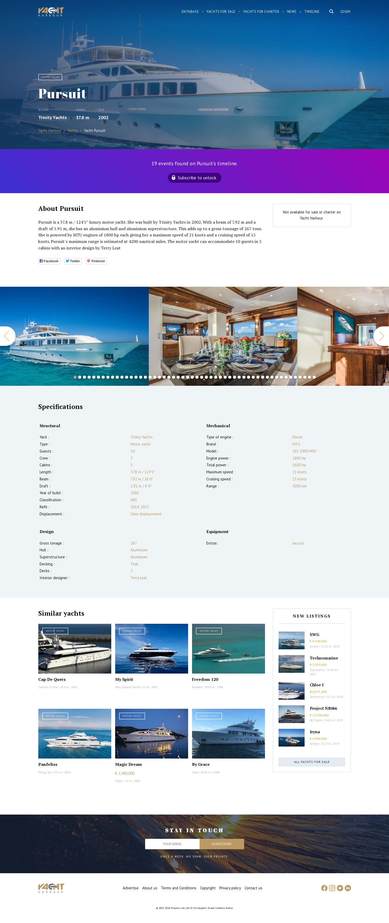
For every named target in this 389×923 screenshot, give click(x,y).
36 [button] (239, 377)
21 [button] (168, 377)
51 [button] (309, 377)
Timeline (312, 11)
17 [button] (150, 377)
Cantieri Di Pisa (48, 687)
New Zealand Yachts (127, 687)
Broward (197, 687)
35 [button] (234, 377)
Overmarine (317, 670)
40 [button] (258, 377)
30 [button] (211, 377)
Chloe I (317, 684)
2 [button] (79, 377)
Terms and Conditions (178, 887)
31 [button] (215, 377)
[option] (74, 336)
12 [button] (126, 377)
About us (149, 887)
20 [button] (164, 377)
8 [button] (107, 377)
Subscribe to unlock (197, 178)
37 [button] (243, 377)
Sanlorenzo (317, 697)
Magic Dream (128, 764)
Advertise (131, 887)
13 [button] (131, 377)
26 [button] (192, 377)
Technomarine (324, 658)
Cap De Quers (52, 679)
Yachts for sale (221, 11)
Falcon (119, 781)
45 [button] (281, 377)
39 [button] (253, 377)
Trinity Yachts (52, 117)
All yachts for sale (312, 762)
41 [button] (262, 377)
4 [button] (89, 377)
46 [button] (286, 377)
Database (190, 11)
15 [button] (140, 377)
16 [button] (145, 377)
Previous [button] (8, 336)
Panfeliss (47, 764)
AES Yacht (316, 720)
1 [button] (75, 377)
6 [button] (98, 377)
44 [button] (276, 377)
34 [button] (229, 377)
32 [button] (220, 377)
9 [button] (112, 377)
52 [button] (314, 377)
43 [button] (272, 377)
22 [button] (173, 377)
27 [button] (197, 377)
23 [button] (178, 377)
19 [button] (159, 377)
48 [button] (295, 377)
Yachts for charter (261, 11)
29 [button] (206, 377)
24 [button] (182, 377)
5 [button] (93, 377)
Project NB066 (323, 708)
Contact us (253, 887)
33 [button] (225, 377)
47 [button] (290, 377)
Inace (195, 772)
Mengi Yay (44, 772)
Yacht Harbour (51, 12)
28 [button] (201, 377)
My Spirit (124, 679)
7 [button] (103, 377)
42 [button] (267, 377)
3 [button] (84, 377)
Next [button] (381, 336)
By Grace (201, 764)
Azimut (314, 646)
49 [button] (300, 377)
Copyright (208, 887)
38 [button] (248, 377)
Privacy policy (230, 887)
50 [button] (304, 377)
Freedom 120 (205, 679)
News (292, 11)
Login (345, 11)
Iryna (315, 731)
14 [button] (136, 377)
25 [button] (187, 377)
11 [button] (122, 377)
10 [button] (117, 377)
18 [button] (154, 377)
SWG (314, 634)
